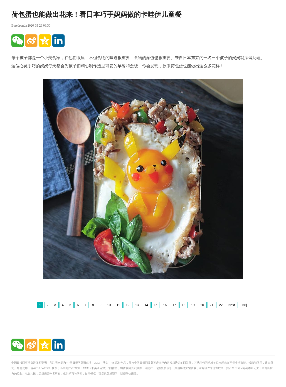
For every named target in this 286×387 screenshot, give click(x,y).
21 (211, 305)
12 (127, 305)
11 (118, 305)
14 (146, 305)
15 (156, 305)
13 (137, 305)
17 (174, 305)
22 (221, 305)
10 (109, 305)
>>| (244, 305)
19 (193, 305)
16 (165, 305)
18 (183, 305)
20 (202, 305)
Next (231, 305)
